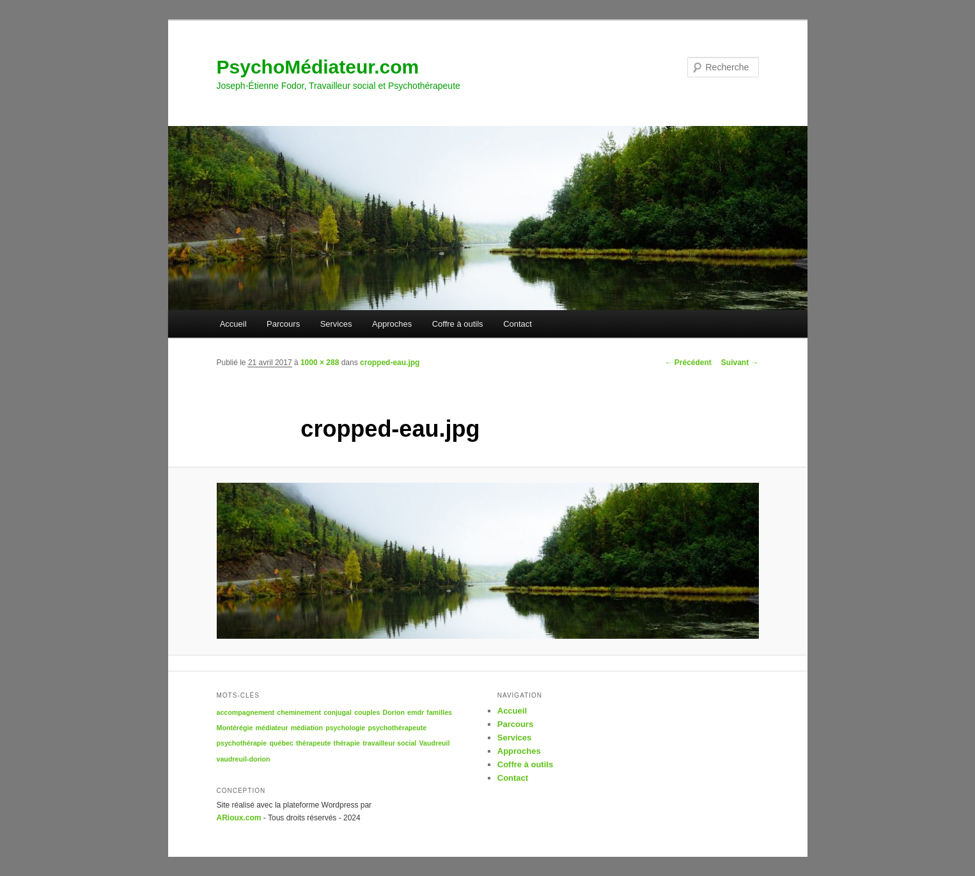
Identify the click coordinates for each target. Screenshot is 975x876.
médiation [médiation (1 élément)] (307, 727)
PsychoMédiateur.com (318, 66)
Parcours (283, 324)
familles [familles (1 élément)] (439, 712)
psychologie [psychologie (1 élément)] (345, 727)
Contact (517, 324)
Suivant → (740, 362)
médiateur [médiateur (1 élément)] (272, 727)
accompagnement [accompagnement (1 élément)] (246, 712)
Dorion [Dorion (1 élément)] (394, 712)
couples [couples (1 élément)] (367, 712)
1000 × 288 (319, 362)
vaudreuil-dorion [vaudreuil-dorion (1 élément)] (243, 759)
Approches (392, 324)
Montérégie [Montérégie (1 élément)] (235, 727)
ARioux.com (239, 817)
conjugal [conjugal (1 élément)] (338, 712)
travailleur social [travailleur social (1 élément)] (389, 743)
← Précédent (687, 362)
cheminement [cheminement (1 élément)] (299, 712)
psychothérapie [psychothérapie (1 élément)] (242, 743)
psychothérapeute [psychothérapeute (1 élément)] (397, 727)
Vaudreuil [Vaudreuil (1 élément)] (434, 743)
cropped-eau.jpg (389, 362)
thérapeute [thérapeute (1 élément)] (313, 743)
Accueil (233, 324)
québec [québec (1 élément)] (281, 743)
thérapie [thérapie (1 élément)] (347, 743)
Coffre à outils (457, 324)
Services (336, 324)
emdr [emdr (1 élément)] (415, 712)
